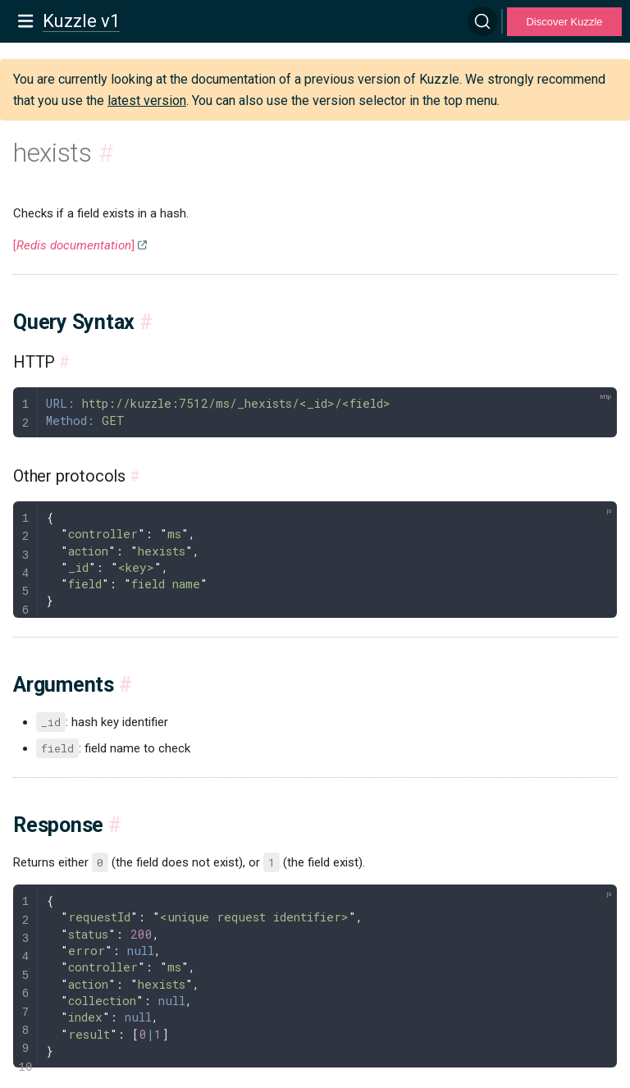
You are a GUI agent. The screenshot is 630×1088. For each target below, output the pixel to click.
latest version (146, 100)
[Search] (482, 21)
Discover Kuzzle (564, 22)
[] (74, 245)
